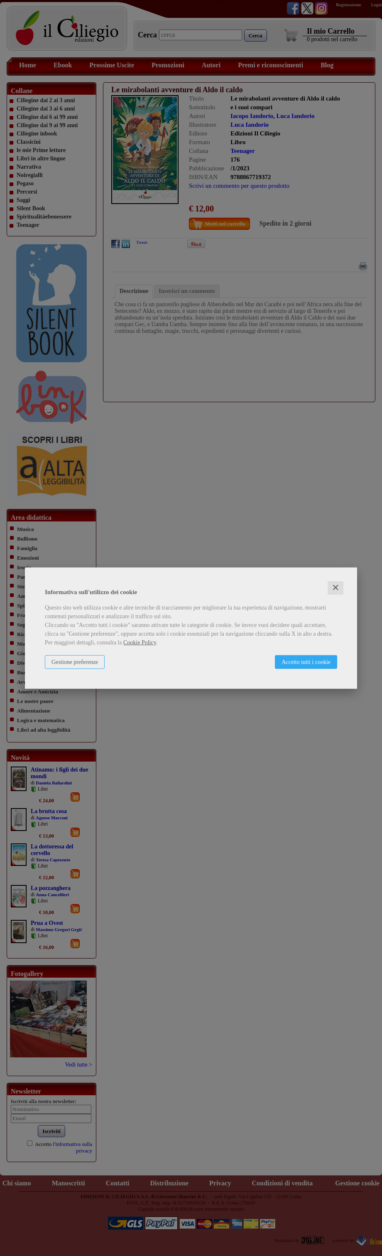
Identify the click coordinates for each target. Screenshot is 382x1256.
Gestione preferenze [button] (74, 662)
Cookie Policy (139, 642)
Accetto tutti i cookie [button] (306, 662)
